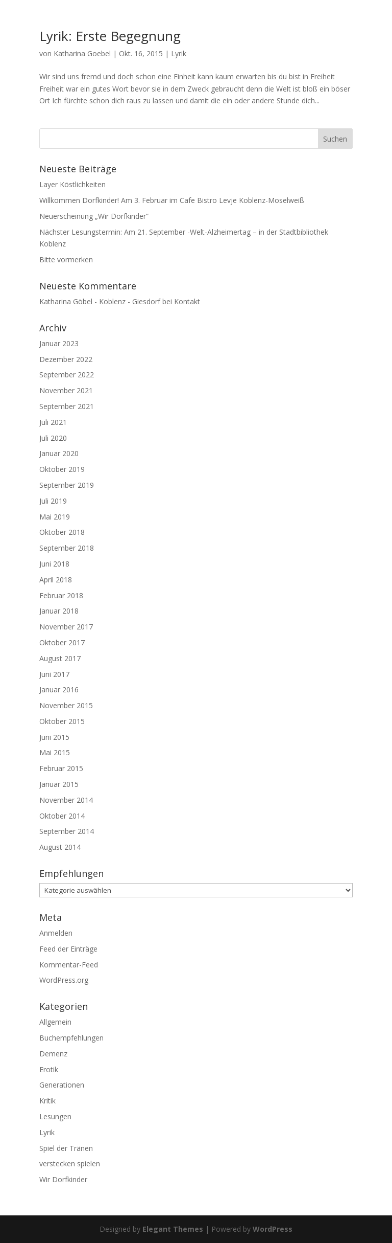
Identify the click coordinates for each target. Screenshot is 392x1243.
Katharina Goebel (82, 53)
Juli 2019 (53, 501)
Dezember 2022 (65, 359)
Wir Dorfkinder (63, 1179)
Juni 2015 (54, 737)
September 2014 (66, 831)
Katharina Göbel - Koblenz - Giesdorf (99, 301)
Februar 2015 (61, 768)
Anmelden (55, 933)
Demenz (53, 1053)
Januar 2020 (59, 453)
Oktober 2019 (62, 469)
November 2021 (66, 390)
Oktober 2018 (62, 532)
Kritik (47, 1100)
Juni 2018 (54, 564)
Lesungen (55, 1116)
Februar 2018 (61, 595)
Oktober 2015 (62, 721)
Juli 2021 (53, 422)
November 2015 (66, 705)
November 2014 (66, 800)
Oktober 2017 (62, 642)
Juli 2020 (53, 438)
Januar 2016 (59, 689)
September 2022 (66, 374)
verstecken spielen (69, 1163)
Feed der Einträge (68, 949)
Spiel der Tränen (66, 1148)
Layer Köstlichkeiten (72, 184)
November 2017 (66, 626)
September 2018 (66, 548)
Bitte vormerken (66, 259)
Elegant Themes (172, 1229)
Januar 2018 (59, 611)
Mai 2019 (54, 517)
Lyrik (178, 53)
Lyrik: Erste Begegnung (110, 36)
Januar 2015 (59, 784)
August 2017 (60, 658)
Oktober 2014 (62, 816)
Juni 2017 (54, 674)
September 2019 (66, 485)
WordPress (272, 1229)
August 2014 (60, 847)
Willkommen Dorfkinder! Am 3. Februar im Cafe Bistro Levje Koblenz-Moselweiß (171, 200)
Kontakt (187, 301)
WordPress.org (63, 980)
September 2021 (66, 406)
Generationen (61, 1085)
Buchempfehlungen (71, 1038)
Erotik (48, 1069)
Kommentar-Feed (68, 964)
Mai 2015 (54, 752)
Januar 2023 (59, 343)
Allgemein (55, 1022)
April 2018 (55, 579)
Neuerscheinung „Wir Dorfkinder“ (94, 216)
